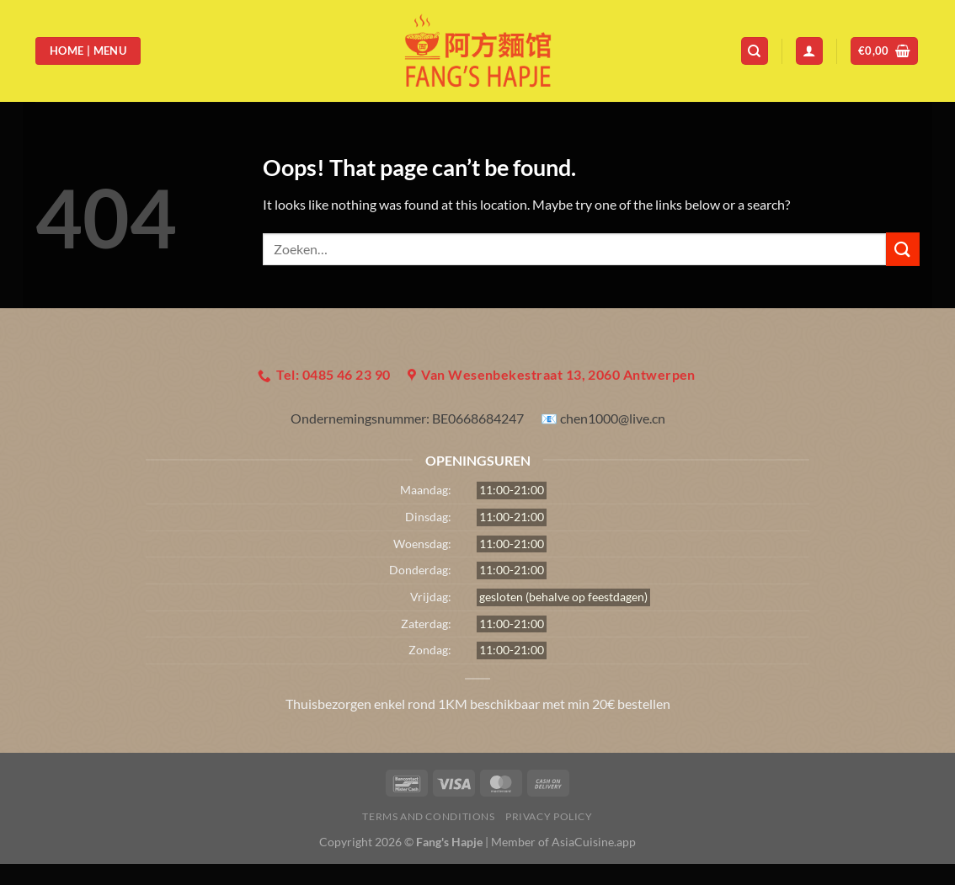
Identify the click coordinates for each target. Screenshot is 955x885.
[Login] (809, 51)
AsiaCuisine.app (594, 841)
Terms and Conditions (428, 816)
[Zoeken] (754, 51)
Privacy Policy (549, 816)
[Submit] (903, 248)
